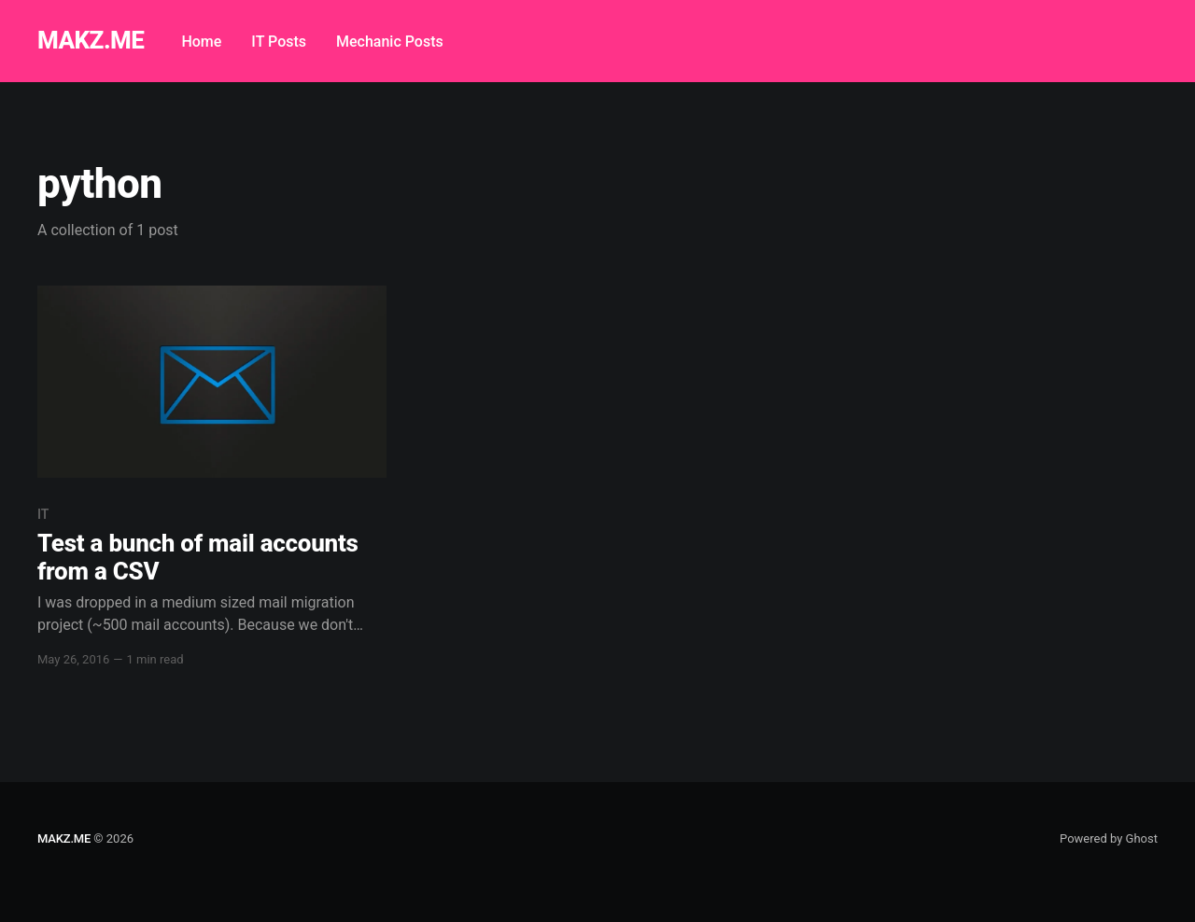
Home (201, 41)
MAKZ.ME (90, 40)
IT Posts (278, 41)
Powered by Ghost (1109, 838)
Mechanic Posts (389, 41)
